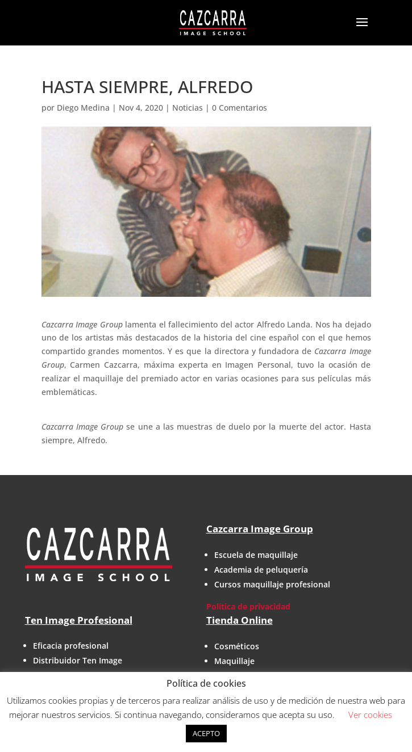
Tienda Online (239, 620)
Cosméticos (236, 646)
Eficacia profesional (71, 645)
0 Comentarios (239, 107)
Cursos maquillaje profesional (272, 584)
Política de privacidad (248, 606)
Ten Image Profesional (78, 620)
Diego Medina (83, 107)
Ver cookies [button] (370, 714)
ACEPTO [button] (206, 733)
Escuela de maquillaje (256, 554)
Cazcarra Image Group (259, 528)
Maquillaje (234, 661)
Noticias (187, 107)
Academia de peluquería (261, 569)
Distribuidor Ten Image (77, 660)
